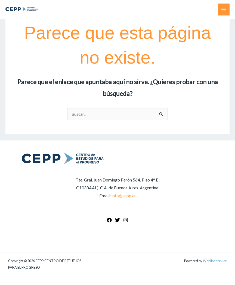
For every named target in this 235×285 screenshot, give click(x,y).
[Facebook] (109, 220)
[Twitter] (117, 220)
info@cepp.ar (124, 195)
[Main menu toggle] (224, 9)
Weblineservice (215, 261)
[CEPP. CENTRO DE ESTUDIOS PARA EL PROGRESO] (21, 9)
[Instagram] (125, 220)
